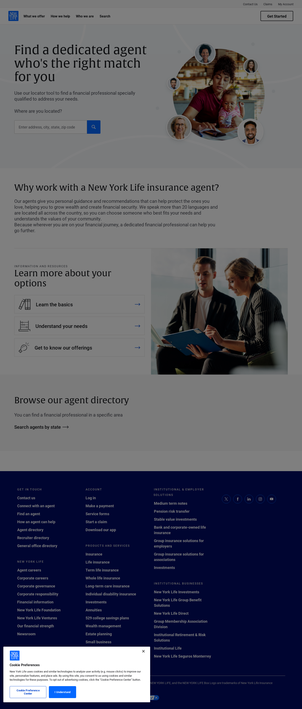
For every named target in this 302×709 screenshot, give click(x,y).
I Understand (62, 692)
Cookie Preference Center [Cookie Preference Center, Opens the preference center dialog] (28, 692)
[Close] (143, 651)
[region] (76, 674)
